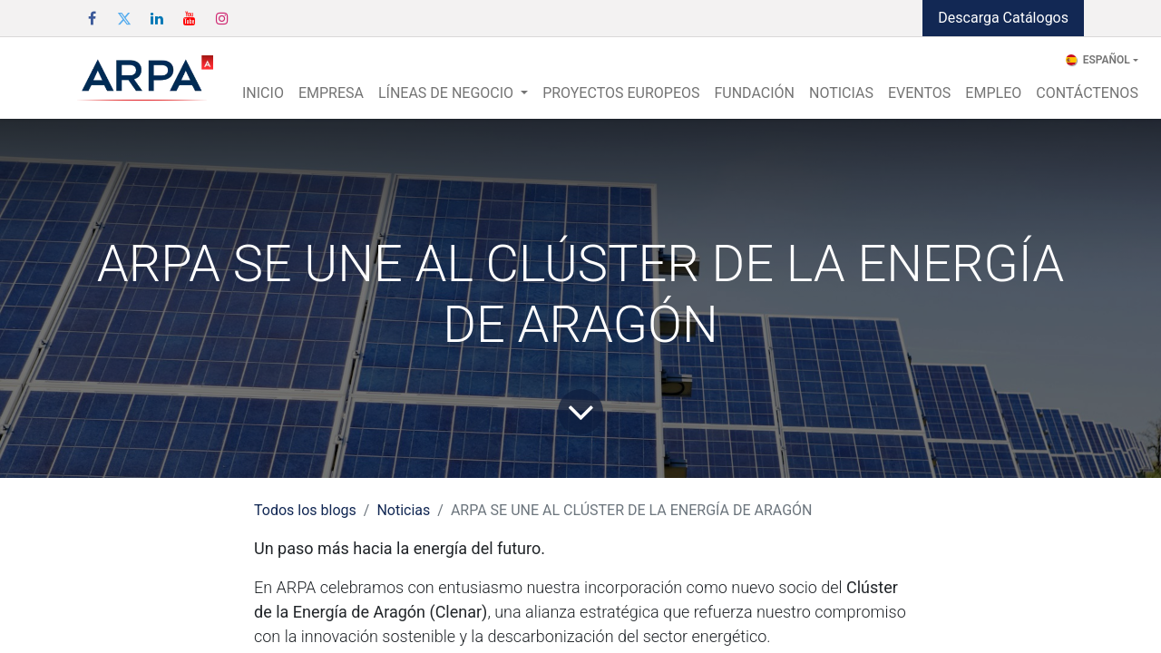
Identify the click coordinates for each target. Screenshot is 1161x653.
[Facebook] (91, 18)
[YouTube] (189, 18)
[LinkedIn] (156, 18)
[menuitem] (263, 93)
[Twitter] (124, 18)
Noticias (403, 510)
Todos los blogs (305, 510)
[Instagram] (222, 18)
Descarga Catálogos (1003, 17)
